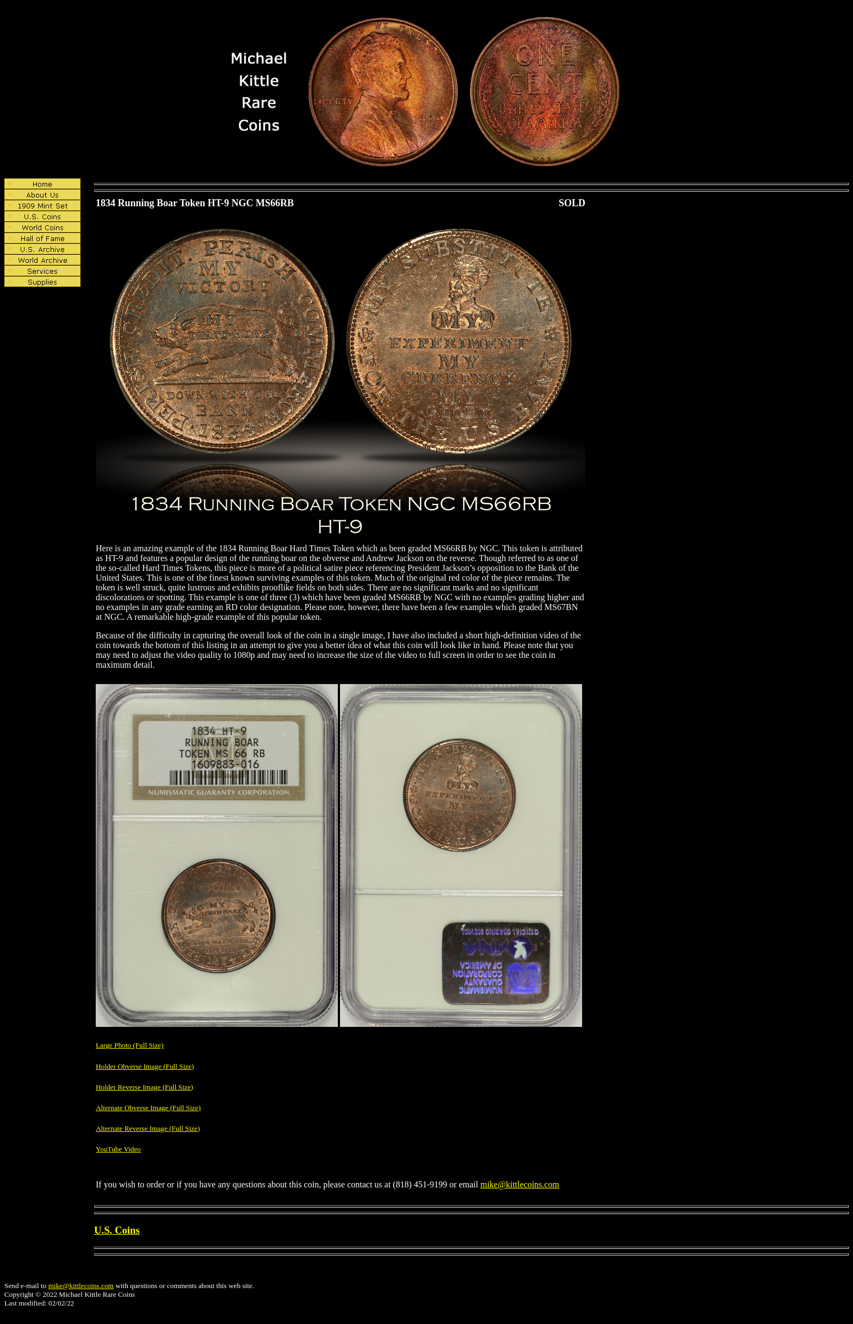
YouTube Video (118, 1149)
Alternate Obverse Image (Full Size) (148, 1108)
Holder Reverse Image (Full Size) (144, 1087)
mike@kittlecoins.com (519, 1184)
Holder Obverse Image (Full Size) (145, 1066)
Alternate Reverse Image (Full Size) (148, 1128)
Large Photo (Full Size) (130, 1045)
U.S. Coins (117, 1230)
